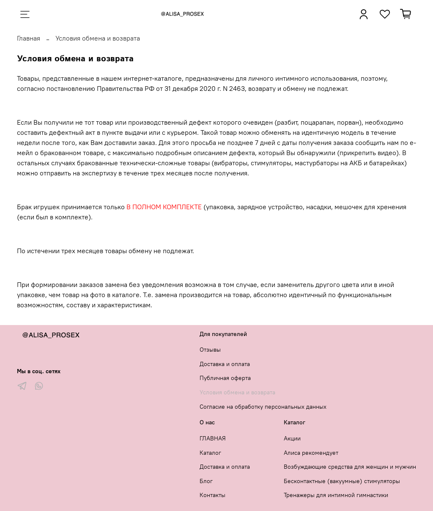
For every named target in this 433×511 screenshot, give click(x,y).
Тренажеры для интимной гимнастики (336, 495)
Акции (292, 438)
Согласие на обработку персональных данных (263, 406)
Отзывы (210, 349)
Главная (28, 38)
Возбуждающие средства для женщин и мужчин (350, 466)
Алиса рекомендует (311, 452)
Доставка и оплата (225, 364)
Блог (206, 481)
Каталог (210, 452)
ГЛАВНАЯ (213, 438)
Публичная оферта (225, 378)
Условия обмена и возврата (237, 392)
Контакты (212, 495)
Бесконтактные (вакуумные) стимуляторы (342, 481)
